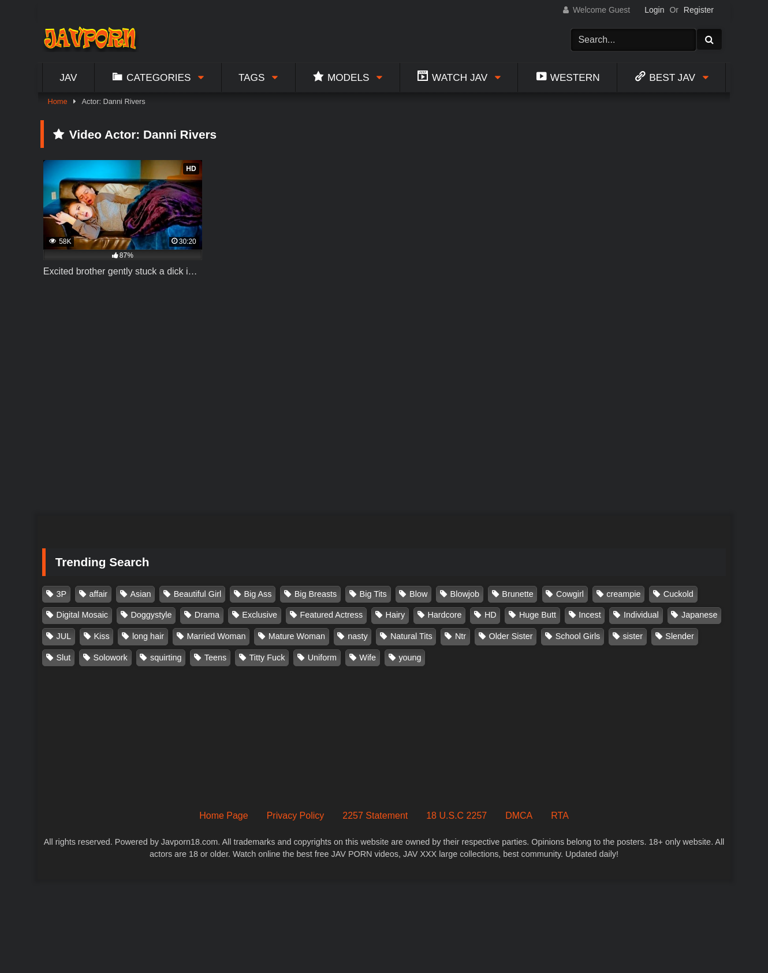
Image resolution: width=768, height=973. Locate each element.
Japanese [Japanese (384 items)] (699, 614)
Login (654, 9)
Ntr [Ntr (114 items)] (460, 636)
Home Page (223, 815)
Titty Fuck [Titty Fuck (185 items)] (267, 657)
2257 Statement (375, 815)
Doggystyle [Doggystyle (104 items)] (151, 614)
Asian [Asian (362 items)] (140, 594)
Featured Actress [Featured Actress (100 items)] (331, 614)
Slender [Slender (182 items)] (679, 636)
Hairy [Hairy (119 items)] (395, 614)
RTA (560, 815)
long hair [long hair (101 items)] (148, 636)
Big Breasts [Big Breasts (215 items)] (315, 594)
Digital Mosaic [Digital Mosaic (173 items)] (83, 614)
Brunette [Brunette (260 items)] (517, 594)
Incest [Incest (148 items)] (590, 614)
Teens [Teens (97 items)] (215, 657)
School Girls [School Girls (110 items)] (578, 636)
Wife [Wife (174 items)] (367, 657)
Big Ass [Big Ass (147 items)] (257, 594)
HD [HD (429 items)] (490, 614)
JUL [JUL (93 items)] (64, 636)
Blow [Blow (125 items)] (418, 594)
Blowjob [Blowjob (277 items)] (464, 594)
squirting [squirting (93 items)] (165, 657)
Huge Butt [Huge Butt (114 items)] (537, 614)
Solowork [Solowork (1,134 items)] (111, 657)
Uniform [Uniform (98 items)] (322, 657)
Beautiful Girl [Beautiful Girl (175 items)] (197, 594)
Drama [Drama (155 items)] (207, 614)
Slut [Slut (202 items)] (64, 657)
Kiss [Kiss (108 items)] (101, 636)
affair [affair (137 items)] (98, 594)
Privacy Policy (296, 815)
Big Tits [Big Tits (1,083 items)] (373, 594)
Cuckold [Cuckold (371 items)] (678, 594)
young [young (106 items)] (409, 657)
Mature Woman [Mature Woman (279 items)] (297, 636)
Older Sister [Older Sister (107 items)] (510, 636)
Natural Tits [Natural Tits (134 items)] (411, 636)
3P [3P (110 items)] (62, 594)
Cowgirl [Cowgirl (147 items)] (570, 594)
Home (57, 101)
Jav (68, 77)
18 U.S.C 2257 (456, 815)
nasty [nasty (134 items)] (357, 636)
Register (699, 9)
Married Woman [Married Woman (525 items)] (216, 636)
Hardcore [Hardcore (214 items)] (444, 614)
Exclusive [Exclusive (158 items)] (259, 614)
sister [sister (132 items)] (633, 636)
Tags (251, 77)
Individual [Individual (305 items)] (641, 614)
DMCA (518, 815)
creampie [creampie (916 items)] (623, 594)
